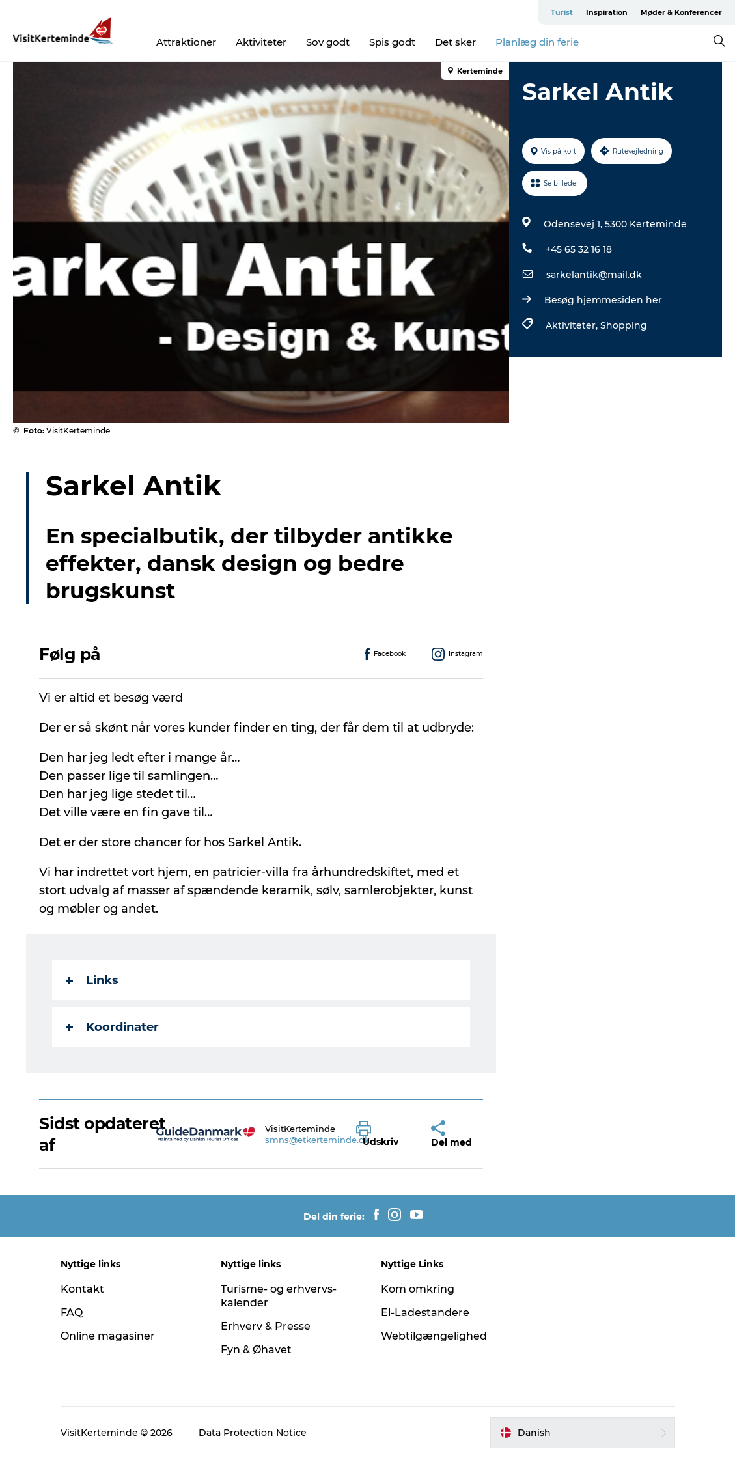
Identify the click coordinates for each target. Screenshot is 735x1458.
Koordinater (112, 1027)
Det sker (455, 42)
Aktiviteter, (573, 325)
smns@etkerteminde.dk (317, 1140)
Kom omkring (417, 1289)
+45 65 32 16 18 (579, 249)
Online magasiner (108, 1336)
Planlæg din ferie (537, 42)
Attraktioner (186, 42)
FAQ (72, 1312)
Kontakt (82, 1289)
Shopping (623, 325)
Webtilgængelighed (434, 1336)
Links (92, 980)
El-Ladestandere (425, 1312)
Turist (562, 12)
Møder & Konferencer (681, 12)
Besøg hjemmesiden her (603, 300)
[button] (383, 1134)
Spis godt (392, 42)
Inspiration (607, 12)
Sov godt (328, 42)
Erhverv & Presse (266, 1326)
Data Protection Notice (253, 1432)
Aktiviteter (261, 42)
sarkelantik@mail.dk (594, 275)
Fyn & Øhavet (256, 1349)
